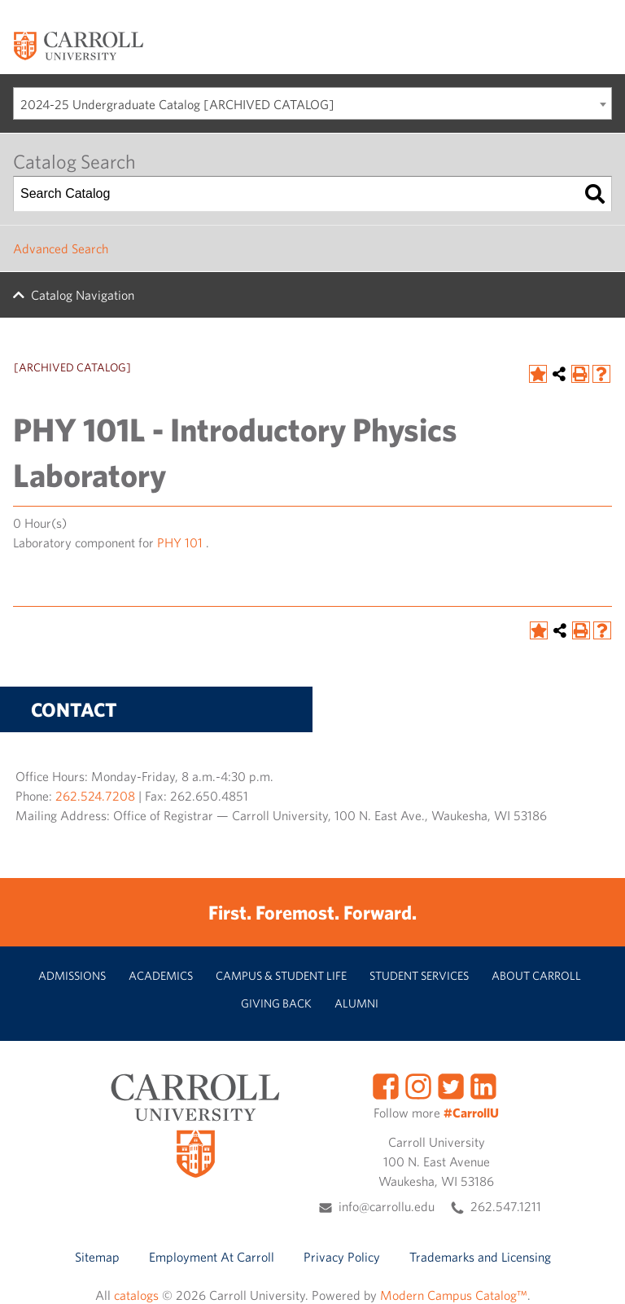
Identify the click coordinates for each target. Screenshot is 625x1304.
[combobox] (312, 103)
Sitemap (97, 1256)
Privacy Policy (342, 1256)
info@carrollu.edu (387, 1206)
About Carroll (536, 975)
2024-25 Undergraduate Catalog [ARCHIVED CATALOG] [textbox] (177, 104)
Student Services (419, 975)
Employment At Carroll (211, 1256)
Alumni (356, 1003)
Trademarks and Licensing (480, 1256)
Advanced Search (60, 248)
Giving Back (276, 1003)
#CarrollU (471, 1112)
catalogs (136, 1295)
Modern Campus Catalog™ (453, 1295)
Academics (161, 975)
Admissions (72, 975)
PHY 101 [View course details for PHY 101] (180, 542)
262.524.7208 (95, 795)
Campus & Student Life (281, 975)
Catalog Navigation (82, 295)
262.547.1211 (505, 1206)
